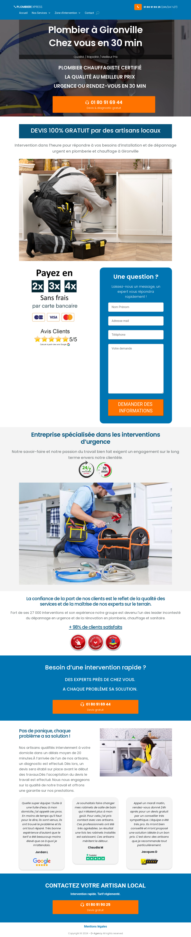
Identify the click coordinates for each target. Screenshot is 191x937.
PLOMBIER (28, 7)
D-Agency (96, 933)
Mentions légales (95, 926)
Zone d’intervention (66, 13)
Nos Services (39, 13)
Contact (89, 13)
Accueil (23, 13)
